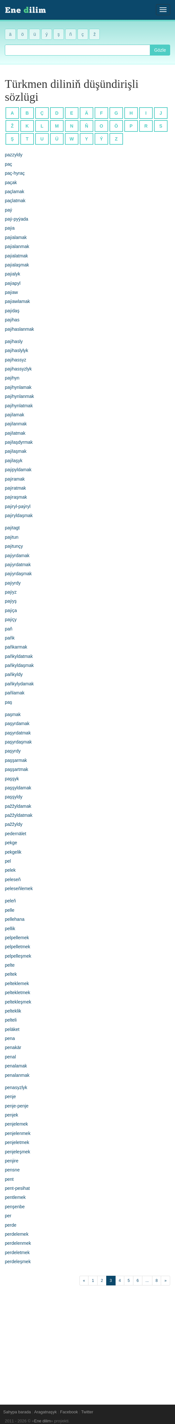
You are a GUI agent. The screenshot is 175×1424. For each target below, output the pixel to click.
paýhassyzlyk (18, 368)
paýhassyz (15, 359)
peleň (10, 900)
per (8, 1215)
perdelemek (16, 1234)
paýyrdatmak (18, 564)
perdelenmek (18, 1243)
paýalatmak (16, 255)
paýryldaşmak (19, 515)
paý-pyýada (16, 219)
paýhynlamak (18, 387)
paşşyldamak (18, 787)
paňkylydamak (19, 683)
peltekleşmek (18, 1001)
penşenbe (15, 1206)
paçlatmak (15, 200)
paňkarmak (16, 647)
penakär (13, 1047)
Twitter (87, 1412)
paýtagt (12, 527)
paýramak (15, 479)
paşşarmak (16, 760)
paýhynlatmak (19, 405)
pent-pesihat (17, 1188)
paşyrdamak (17, 723)
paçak (11, 182)
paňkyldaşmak (19, 665)
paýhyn (12, 377)
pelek (10, 870)
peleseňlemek (19, 888)
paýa (10, 228)
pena (10, 1038)
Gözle (160, 50)
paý (8, 210)
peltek (11, 974)
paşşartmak (16, 769)
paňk (10, 637)
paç (8, 164)
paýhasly (14, 341)
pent (9, 1179)
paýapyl (12, 283)
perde (10, 1225)
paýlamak (14, 414)
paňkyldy (14, 674)
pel (8, 861)
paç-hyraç (15, 173)
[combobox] (77, 50)
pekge (11, 842)
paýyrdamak (17, 555)
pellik (10, 928)
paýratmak (15, 488)
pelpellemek (17, 937)
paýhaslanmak (19, 329)
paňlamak (15, 692)
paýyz (11, 592)
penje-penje (16, 1105)
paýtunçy (14, 546)
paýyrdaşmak (18, 573)
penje (10, 1096)
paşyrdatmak (18, 732)
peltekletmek (17, 992)
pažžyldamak (18, 806)
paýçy (11, 619)
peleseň (13, 879)
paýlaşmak (15, 451)
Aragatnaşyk (45, 1412)
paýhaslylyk (16, 350)
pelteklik (13, 1010)
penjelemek (16, 1124)
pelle (10, 910)
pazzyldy (13, 154)
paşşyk (12, 778)
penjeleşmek (17, 1151)
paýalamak (16, 237)
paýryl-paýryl (17, 506)
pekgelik (13, 852)
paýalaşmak (17, 264)
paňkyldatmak (19, 656)
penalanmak (17, 1075)
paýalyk (12, 273)
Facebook (69, 1412)
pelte (10, 965)
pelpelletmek (17, 946)
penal (10, 1056)
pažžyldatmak (19, 815)
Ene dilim (42, 1421)
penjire (11, 1160)
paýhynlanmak (19, 396)
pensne (12, 1169)
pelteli (11, 1020)
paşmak (13, 714)
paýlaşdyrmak (19, 442)
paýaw (11, 292)
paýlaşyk (13, 460)
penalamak (16, 1065)
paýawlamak (17, 301)
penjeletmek (17, 1142)
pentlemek (15, 1197)
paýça (11, 610)
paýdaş (12, 310)
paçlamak (14, 191)
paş (8, 702)
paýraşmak (16, 497)
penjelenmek (17, 1133)
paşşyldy (13, 796)
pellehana (15, 919)
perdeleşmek (18, 1261)
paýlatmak (15, 433)
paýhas (12, 319)
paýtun (11, 537)
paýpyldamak (18, 469)
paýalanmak (17, 246)
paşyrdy (13, 751)
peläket (12, 1029)
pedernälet (15, 833)
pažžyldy (13, 824)
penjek (11, 1114)
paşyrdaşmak (18, 741)
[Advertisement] (87, 1341)
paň (8, 628)
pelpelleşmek (18, 956)
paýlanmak (16, 423)
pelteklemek (17, 983)
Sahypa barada (17, 1412)
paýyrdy (13, 583)
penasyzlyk (16, 1087)
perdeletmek (17, 1252)
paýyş (11, 601)
